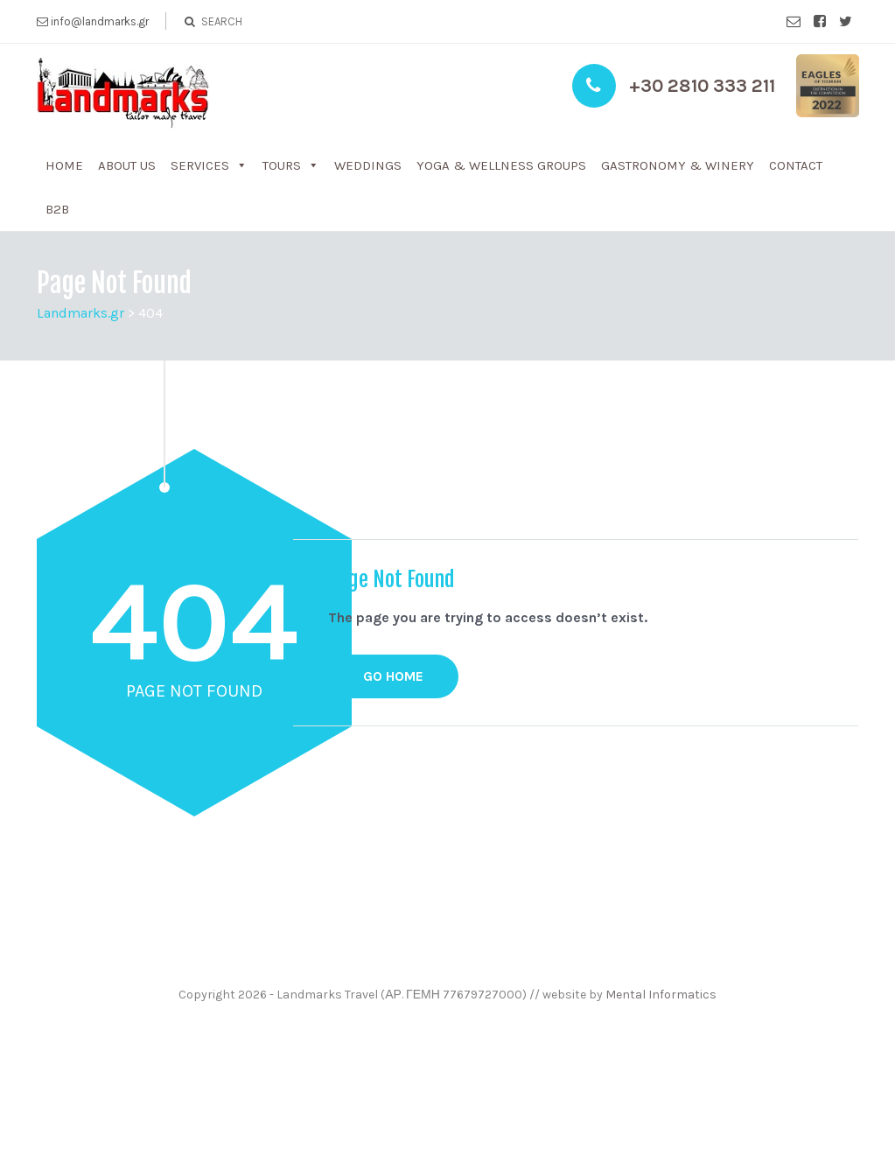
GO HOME (393, 676)
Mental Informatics (661, 994)
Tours (281, 165)
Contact (795, 165)
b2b (57, 209)
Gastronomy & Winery (677, 165)
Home (64, 165)
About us (127, 165)
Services (200, 165)
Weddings (368, 165)
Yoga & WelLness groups (501, 165)
